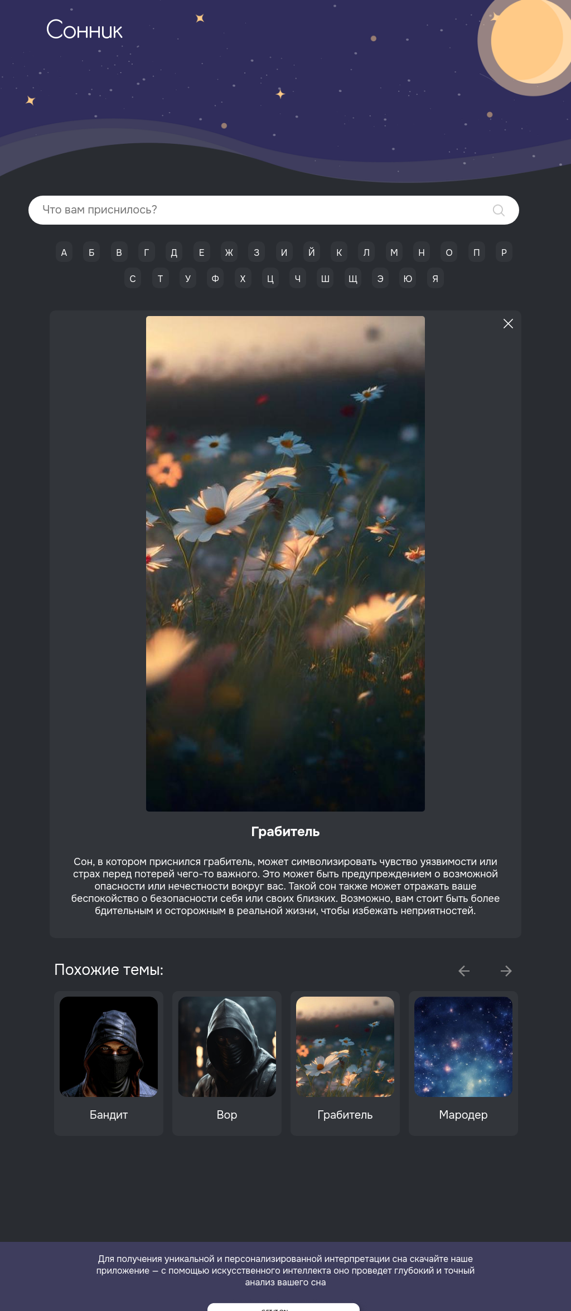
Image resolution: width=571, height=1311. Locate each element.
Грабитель (344, 1115)
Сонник (84, 32)
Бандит (109, 1115)
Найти (498, 210)
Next (506, 971)
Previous (464, 971)
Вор (227, 1115)
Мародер (463, 1115)
